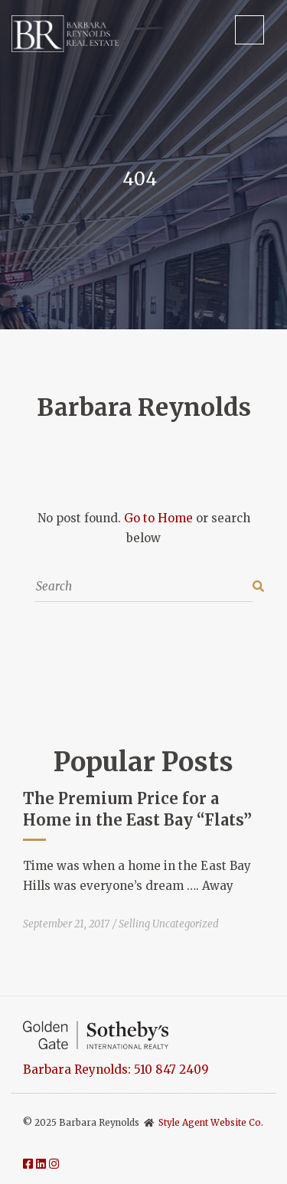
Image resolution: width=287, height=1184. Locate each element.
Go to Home (158, 518)
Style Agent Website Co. (210, 1122)
